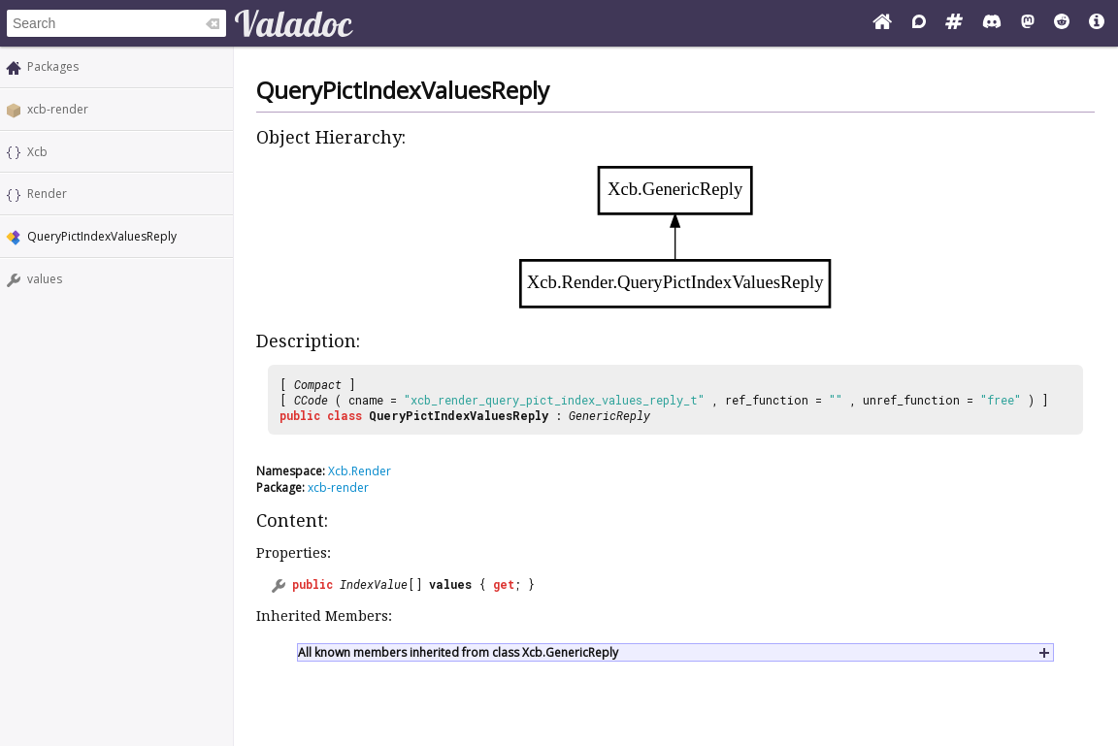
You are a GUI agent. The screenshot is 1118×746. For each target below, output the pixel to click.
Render (47, 193)
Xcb (37, 152)
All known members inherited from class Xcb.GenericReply (458, 652)
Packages (53, 66)
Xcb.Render (359, 471)
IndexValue (374, 584)
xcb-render (57, 109)
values (44, 279)
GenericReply (609, 415)
